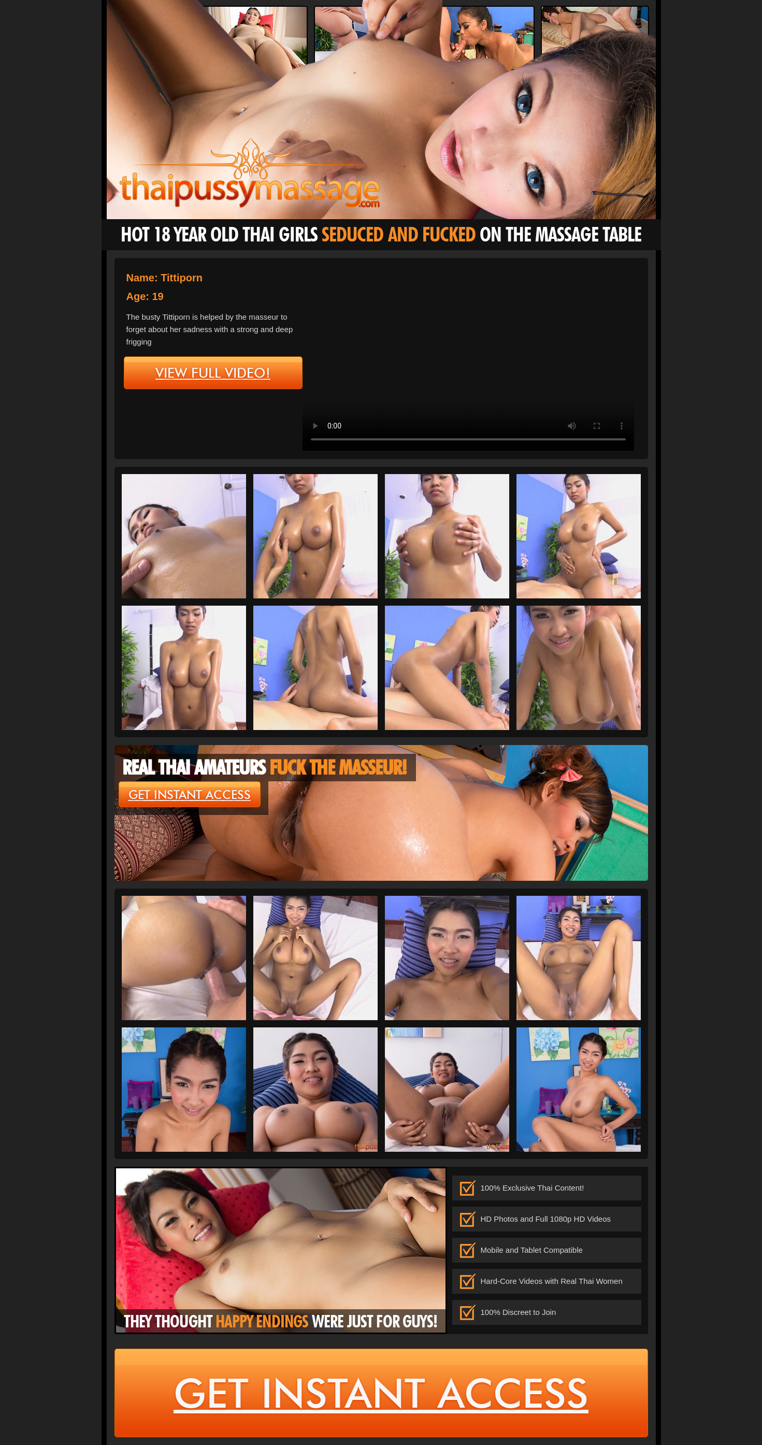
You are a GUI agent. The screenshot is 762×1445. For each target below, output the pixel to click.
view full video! (212, 373)
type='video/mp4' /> (468, 357)
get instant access (189, 795)
